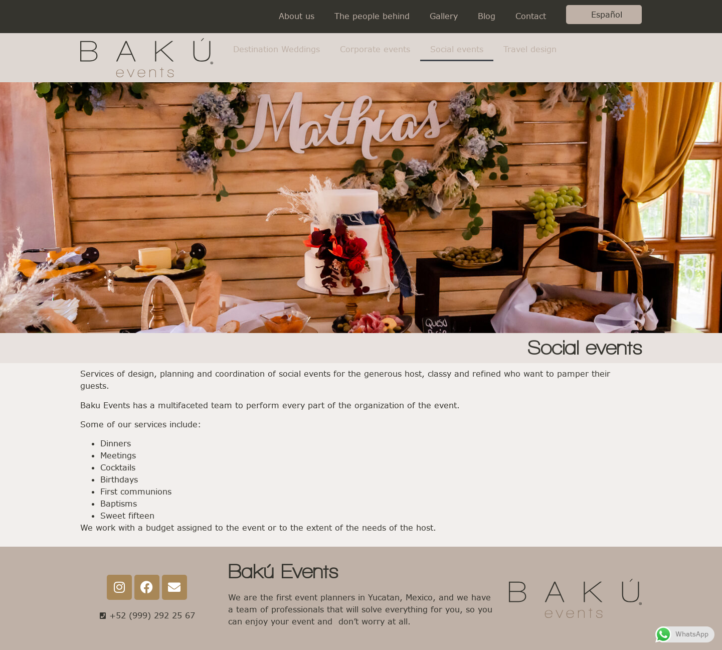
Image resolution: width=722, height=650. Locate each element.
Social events (456, 49)
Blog (486, 16)
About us (296, 16)
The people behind (372, 16)
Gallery (444, 16)
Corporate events (375, 49)
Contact (530, 16)
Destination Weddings (276, 49)
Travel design (530, 49)
